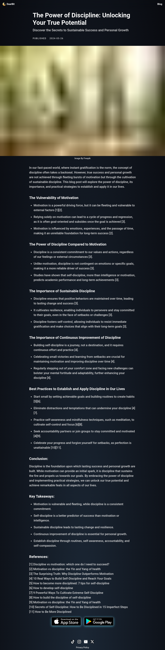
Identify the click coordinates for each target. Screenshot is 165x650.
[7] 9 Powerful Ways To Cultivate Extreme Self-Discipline (66, 593)
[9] (38, 436)
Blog (159, 4)
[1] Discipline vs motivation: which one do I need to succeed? (69, 564)
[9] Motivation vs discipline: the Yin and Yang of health (65, 602)
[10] (53, 447)
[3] (123, 221)
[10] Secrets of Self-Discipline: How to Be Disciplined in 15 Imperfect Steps (78, 607)
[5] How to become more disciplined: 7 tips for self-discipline (69, 583)
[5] (35, 401)
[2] (60, 210)
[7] (35, 413)
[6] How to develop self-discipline (51, 588)
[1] (57, 210)
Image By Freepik (82, 158)
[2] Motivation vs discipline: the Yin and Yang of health (65, 569)
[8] (80, 424)
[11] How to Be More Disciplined (50, 612)
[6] (38, 401)
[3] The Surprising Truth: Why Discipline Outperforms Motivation (71, 574)
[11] (58, 447)
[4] (76, 350)
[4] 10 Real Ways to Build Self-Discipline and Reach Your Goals (70, 578)
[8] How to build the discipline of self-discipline (60, 597)
